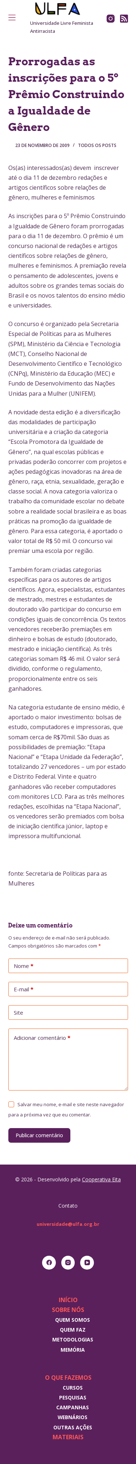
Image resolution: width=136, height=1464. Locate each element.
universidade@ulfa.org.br (68, 1224)
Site (18, 1012)
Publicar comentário (39, 1135)
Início (68, 1300)
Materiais (68, 1437)
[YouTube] (87, 1263)
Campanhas (72, 1407)
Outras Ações (72, 1427)
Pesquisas (72, 1397)
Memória (73, 1349)
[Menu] (12, 17)
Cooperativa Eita (101, 1179)
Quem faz (73, 1329)
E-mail (23, 989)
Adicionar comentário (42, 1038)
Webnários (72, 1417)
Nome (23, 966)
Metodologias (72, 1339)
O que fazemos (68, 1378)
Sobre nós (68, 1310)
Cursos (73, 1387)
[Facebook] (49, 1263)
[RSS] (124, 19)
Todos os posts (97, 145)
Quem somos (72, 1319)
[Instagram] (111, 19)
